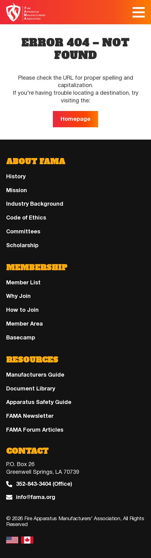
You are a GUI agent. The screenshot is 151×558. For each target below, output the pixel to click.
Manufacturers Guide (35, 374)
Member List (23, 282)
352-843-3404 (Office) (44, 484)
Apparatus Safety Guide (38, 402)
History (16, 176)
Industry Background (34, 203)
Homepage (75, 119)
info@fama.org (35, 497)
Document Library (30, 388)
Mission (16, 190)
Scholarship (22, 245)
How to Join (22, 310)
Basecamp (20, 337)
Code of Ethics (26, 217)
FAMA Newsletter (30, 416)
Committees (23, 231)
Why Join (18, 296)
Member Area (24, 323)
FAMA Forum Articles (34, 429)
